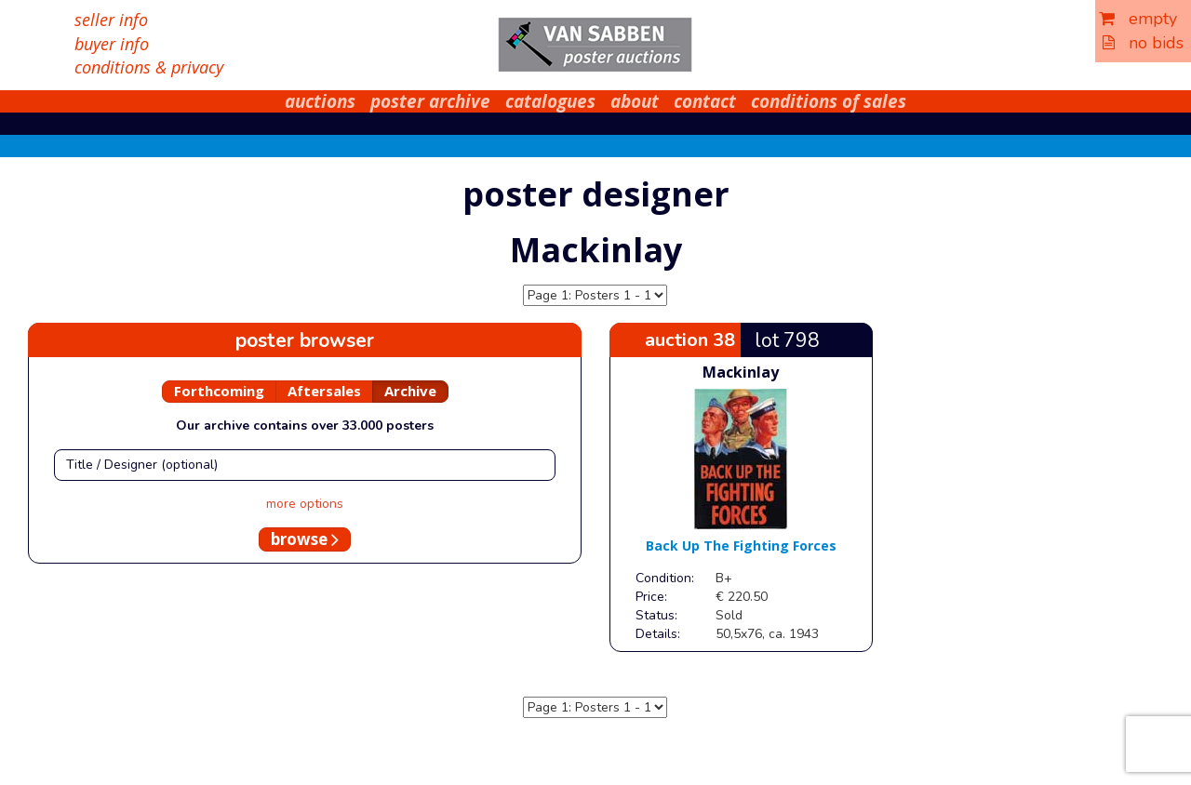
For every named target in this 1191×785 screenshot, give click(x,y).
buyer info (111, 44)
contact (705, 101)
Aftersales (324, 390)
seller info (111, 19)
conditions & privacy (148, 67)
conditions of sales (828, 101)
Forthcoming (219, 390)
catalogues (550, 101)
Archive (410, 390)
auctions (320, 101)
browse (305, 539)
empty (1138, 18)
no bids (1143, 43)
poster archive (430, 101)
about (634, 101)
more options (304, 503)
